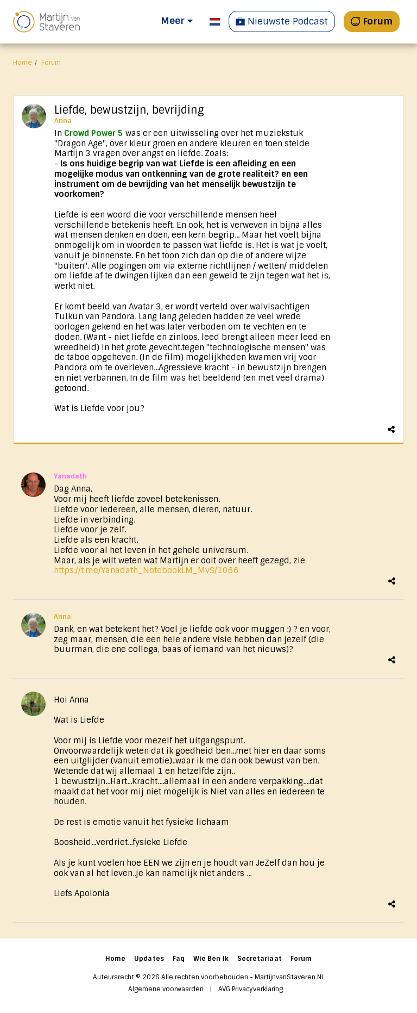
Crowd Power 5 (93, 133)
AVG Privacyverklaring (250, 989)
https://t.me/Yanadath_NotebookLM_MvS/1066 (146, 570)
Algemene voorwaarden (166, 989)
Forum (51, 62)
